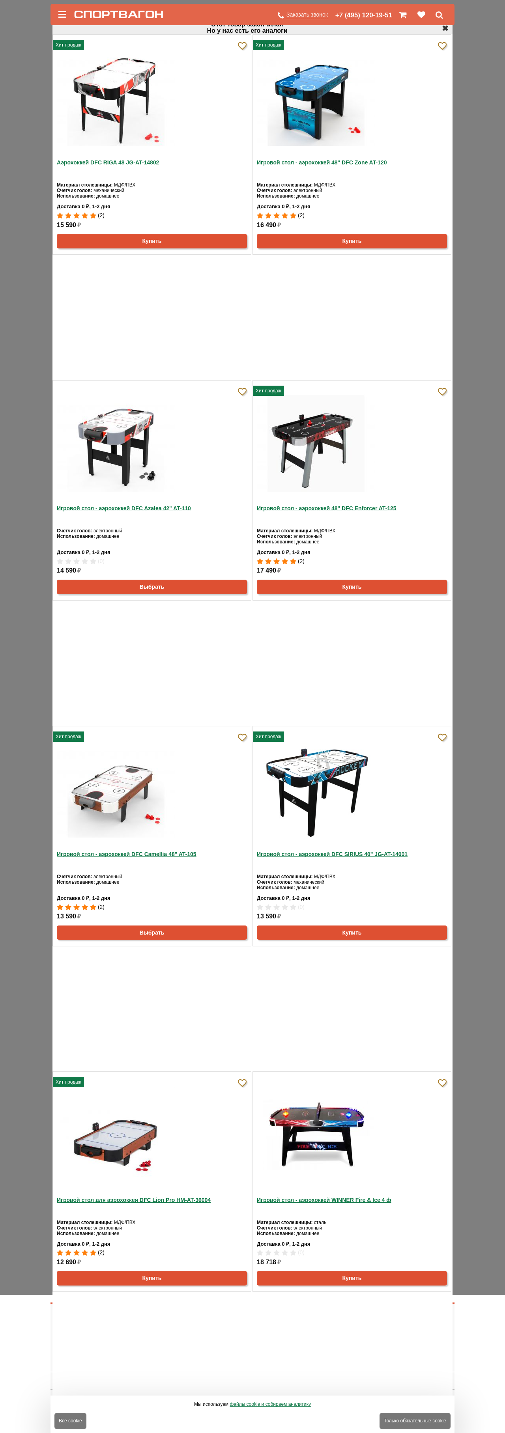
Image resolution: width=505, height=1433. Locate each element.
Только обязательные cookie (415, 1421)
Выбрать (152, 587)
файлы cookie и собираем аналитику (270, 1404)
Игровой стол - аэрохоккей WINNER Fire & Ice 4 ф (324, 1200)
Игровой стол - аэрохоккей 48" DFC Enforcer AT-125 (327, 508)
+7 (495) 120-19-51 (363, 15)
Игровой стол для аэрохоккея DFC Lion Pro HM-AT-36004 (134, 1200)
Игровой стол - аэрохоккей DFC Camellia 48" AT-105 (126, 854)
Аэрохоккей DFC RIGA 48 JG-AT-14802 (108, 162)
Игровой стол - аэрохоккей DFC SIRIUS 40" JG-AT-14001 (332, 854)
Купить (152, 241)
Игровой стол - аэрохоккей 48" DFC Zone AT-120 (322, 162)
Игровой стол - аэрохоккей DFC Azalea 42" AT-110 (124, 508)
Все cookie (70, 1421)
